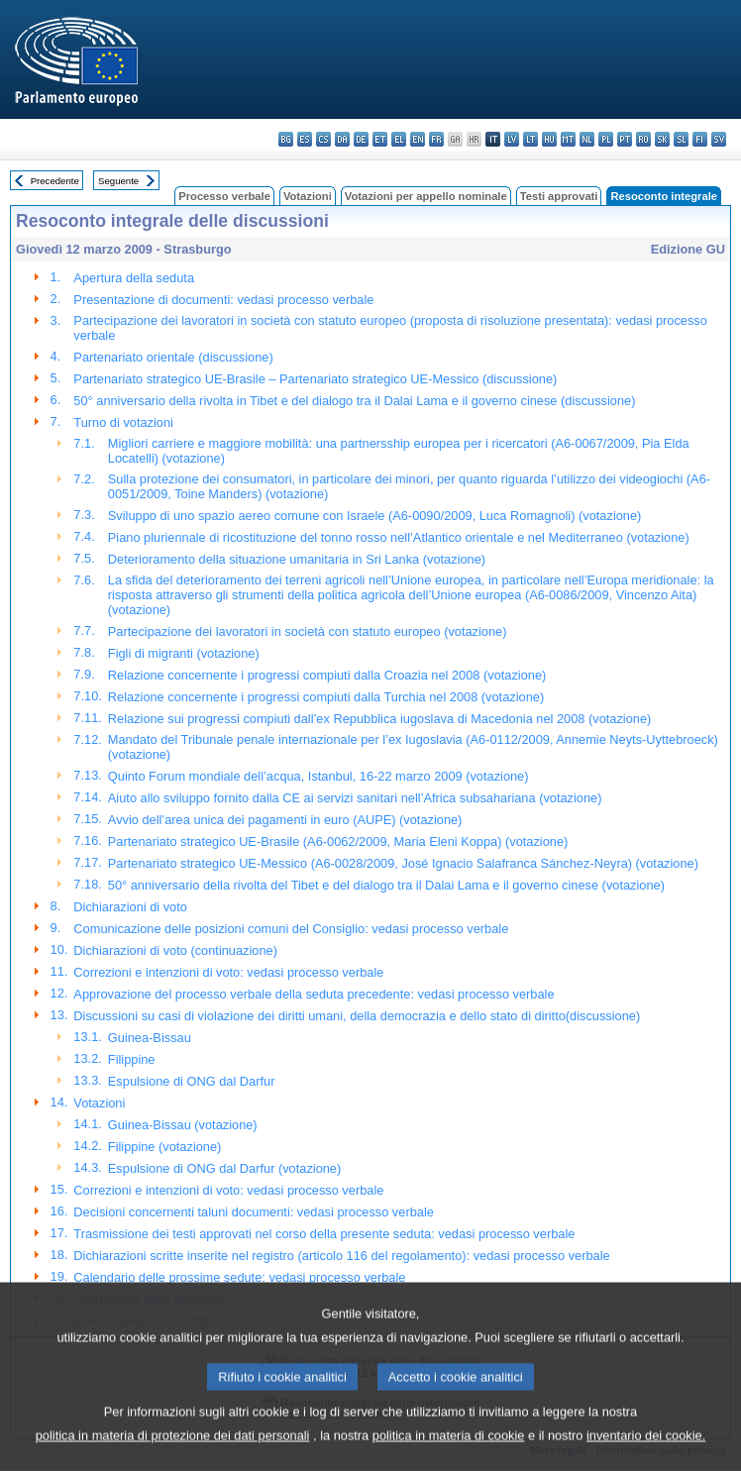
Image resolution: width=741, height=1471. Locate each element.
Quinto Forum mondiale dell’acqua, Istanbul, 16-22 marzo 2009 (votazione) (318, 776)
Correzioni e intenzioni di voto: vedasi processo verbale (228, 972)
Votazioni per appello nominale (426, 196)
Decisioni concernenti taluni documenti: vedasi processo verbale (253, 1212)
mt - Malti (568, 139)
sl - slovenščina (681, 139)
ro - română (643, 139)
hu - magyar (549, 139)
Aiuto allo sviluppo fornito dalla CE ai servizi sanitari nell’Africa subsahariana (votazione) (355, 797)
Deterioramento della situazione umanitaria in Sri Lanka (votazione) (296, 559)
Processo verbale (224, 196)
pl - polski (605, 139)
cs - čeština (323, 139)
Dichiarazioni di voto (130, 906)
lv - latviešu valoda (511, 139)
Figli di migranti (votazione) (184, 653)
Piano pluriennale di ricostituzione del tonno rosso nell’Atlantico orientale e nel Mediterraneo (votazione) (398, 537)
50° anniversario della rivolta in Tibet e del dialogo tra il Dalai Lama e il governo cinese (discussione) (354, 400)
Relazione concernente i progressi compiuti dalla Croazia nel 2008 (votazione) (327, 675)
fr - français (436, 139)
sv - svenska (718, 139)
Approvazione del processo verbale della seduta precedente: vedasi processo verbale (313, 994)
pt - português (624, 139)
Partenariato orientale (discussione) (172, 357)
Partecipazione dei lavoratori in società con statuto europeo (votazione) (307, 631)
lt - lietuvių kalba (530, 139)
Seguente (118, 180)
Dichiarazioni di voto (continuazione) (175, 950)
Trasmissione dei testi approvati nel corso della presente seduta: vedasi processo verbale (324, 1233)
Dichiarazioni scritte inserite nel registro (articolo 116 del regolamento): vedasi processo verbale (341, 1255)
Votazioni (307, 196)
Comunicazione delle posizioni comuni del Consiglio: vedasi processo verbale (290, 928)
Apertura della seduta (133, 277)
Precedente (55, 180)
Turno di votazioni (123, 422)
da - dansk (342, 139)
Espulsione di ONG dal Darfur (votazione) (224, 1168)
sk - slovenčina (662, 139)
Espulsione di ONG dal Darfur (191, 1081)
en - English (417, 139)
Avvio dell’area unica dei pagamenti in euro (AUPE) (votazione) (285, 819)
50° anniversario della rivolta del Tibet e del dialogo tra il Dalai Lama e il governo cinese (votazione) (386, 885)
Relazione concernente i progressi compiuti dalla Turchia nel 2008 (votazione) (326, 696)
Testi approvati (559, 196)
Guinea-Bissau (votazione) (183, 1124)
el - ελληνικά (398, 139)
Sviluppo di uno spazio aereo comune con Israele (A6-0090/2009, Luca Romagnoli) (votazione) (375, 515)
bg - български (285, 139)
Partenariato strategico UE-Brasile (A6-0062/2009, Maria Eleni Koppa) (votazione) (338, 841)
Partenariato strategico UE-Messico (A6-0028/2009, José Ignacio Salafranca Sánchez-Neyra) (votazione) (403, 863)
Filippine (132, 1059)
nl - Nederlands (587, 139)
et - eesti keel (379, 139)
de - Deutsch (361, 139)
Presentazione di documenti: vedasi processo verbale (223, 299)
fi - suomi (699, 139)
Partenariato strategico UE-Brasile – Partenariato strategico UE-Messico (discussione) (315, 378)
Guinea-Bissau (149, 1037)
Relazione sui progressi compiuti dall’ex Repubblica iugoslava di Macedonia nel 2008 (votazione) (379, 718)
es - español (304, 139)
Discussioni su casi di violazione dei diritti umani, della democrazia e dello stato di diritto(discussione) (356, 1015)
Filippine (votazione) (165, 1146)
